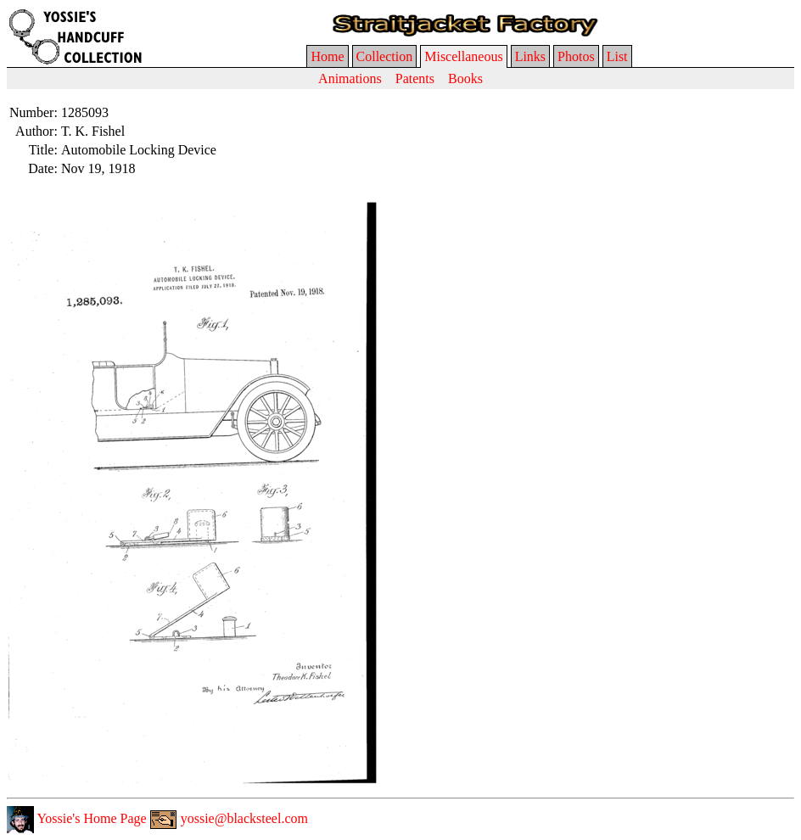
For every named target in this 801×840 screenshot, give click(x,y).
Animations (350, 78)
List (617, 56)
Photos (576, 56)
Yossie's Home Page (77, 818)
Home (327, 56)
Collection (384, 56)
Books (465, 78)
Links (530, 56)
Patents (414, 78)
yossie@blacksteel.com (229, 818)
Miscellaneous (463, 56)
